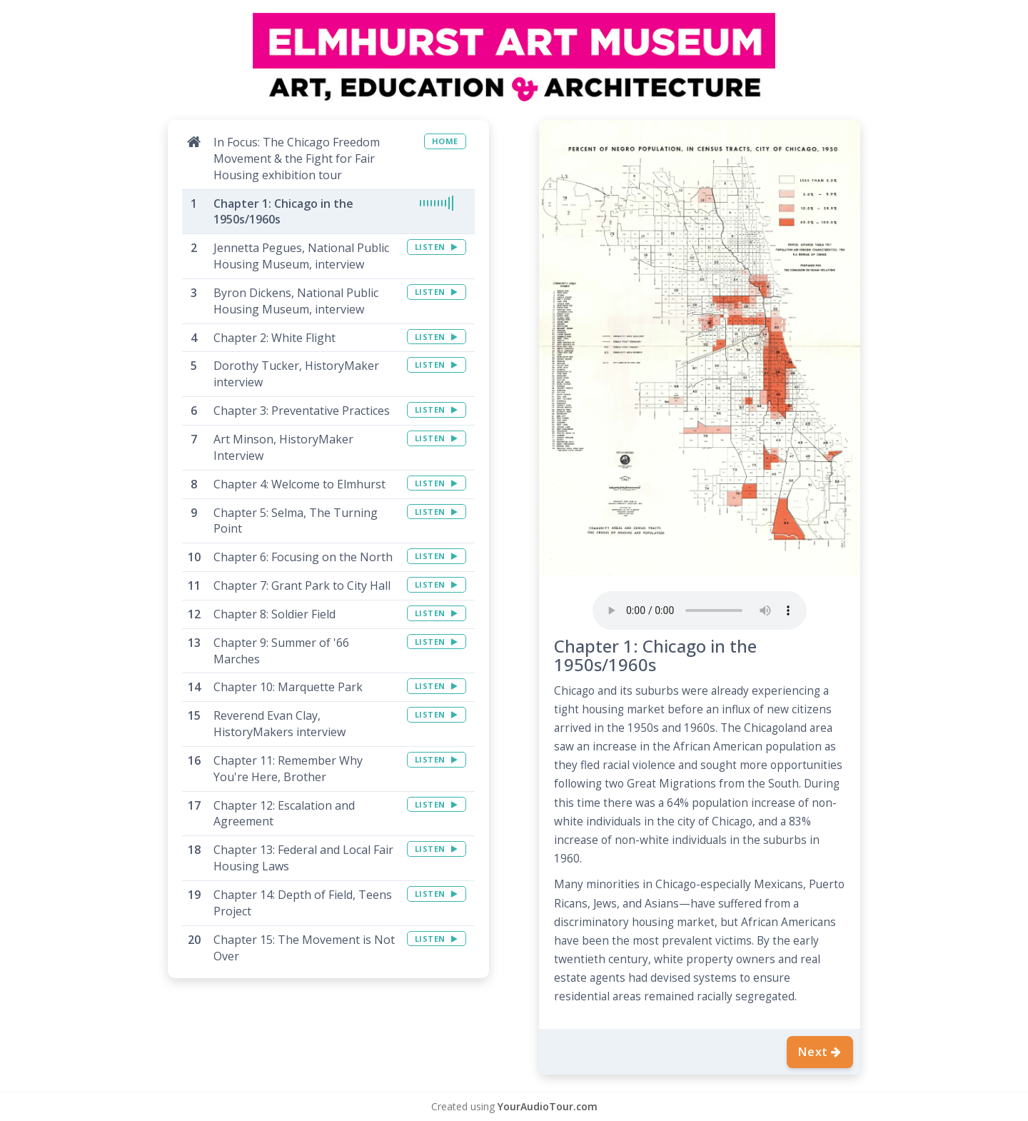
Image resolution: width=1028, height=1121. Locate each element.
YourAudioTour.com (548, 1106)
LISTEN (436, 246)
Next (820, 1052)
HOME (445, 141)
